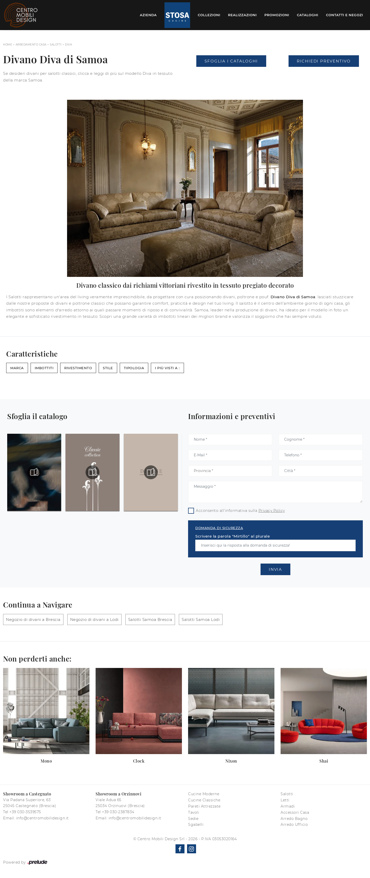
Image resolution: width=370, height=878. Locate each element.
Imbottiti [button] (44, 368)
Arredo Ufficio (294, 824)
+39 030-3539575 (25, 812)
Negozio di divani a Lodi (94, 619)
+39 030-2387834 (118, 812)
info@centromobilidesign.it (42, 818)
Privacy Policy (271, 510)
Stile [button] (108, 368)
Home (7, 44)
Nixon (231, 761)
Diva (68, 44)
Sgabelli (195, 824)
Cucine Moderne (203, 794)
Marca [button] (17, 368)
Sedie (193, 818)
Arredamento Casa (31, 44)
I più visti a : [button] (167, 368)
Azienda (148, 15)
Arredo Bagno (294, 818)
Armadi (288, 806)
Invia (275, 569)
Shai (323, 761)
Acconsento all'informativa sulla (240, 510)
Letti (285, 800)
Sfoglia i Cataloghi (231, 61)
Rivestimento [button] (78, 368)
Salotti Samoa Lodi (201, 619)
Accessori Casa (295, 812)
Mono (46, 761)
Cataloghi (307, 15)
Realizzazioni (242, 15)
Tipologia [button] (134, 368)
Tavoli (193, 812)
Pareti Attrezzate (204, 806)
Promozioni (276, 15)
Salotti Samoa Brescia (150, 619)
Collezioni (209, 15)
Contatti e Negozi (344, 15)
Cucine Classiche (204, 800)
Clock (139, 761)
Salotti (56, 44)
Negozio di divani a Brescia (33, 619)
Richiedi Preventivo (324, 61)
